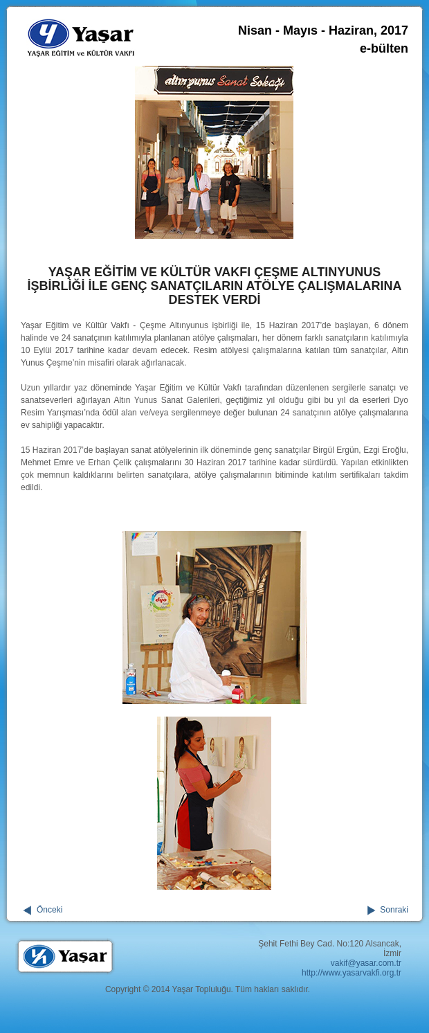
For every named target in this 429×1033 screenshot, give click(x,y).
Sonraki (394, 910)
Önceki (49, 910)
